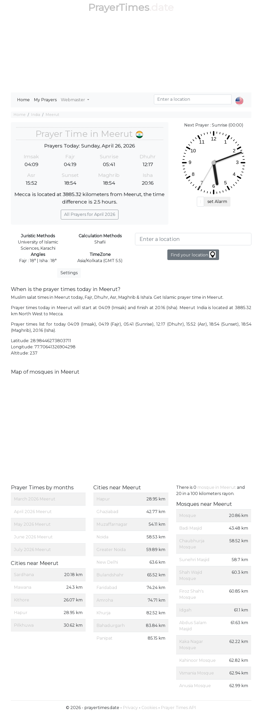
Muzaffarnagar (112, 524)
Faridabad (106, 587)
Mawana (22, 587)
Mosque (187, 515)
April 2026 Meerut (33, 511)
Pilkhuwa (24, 625)
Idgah (185, 610)
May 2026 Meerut (32, 524)
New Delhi (107, 562)
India (35, 114)
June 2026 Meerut (33, 537)
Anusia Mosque (195, 685)
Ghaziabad (107, 511)
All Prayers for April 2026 (89, 214)
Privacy (130, 707)
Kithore (21, 600)
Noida (102, 537)
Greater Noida (111, 549)
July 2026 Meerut (32, 549)
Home (23, 99)
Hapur (20, 612)
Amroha (104, 600)
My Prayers (45, 99)
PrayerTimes (118, 7)
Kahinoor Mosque (197, 660)
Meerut (52, 114)
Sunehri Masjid (194, 559)
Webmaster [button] (73, 99)
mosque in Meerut (216, 487)
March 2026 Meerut (34, 499)
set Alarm (217, 201)
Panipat (104, 638)
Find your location (193, 254)
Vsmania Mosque (196, 673)
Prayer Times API (178, 707)
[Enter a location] (193, 239)
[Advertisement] (131, 54)
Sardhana (24, 574)
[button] (239, 97)
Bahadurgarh (110, 625)
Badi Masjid (190, 528)
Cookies (149, 707)
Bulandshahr (110, 574)
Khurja (103, 612)
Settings (69, 272)
